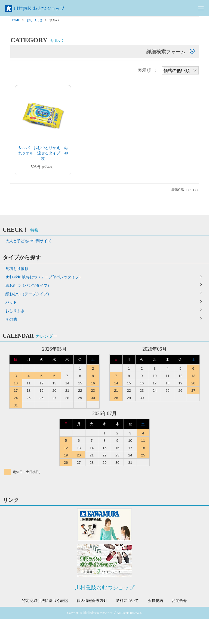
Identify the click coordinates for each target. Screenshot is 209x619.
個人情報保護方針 (92, 601)
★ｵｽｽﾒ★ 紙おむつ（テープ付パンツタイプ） (44, 277)
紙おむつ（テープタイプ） (28, 294)
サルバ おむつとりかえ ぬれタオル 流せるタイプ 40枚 (43, 153)
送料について (127, 601)
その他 (11, 319)
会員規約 (155, 601)
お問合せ (179, 601)
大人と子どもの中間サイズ (28, 241)
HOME (15, 20)
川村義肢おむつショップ (104, 587)
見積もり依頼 (16, 269)
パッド (11, 302)
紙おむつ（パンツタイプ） (28, 286)
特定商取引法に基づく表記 (45, 601)
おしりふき (35, 20)
